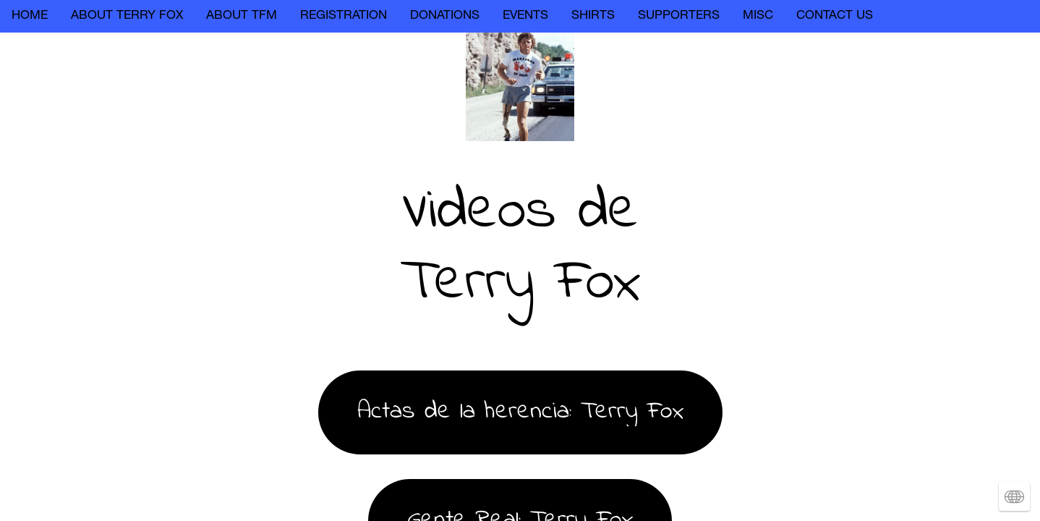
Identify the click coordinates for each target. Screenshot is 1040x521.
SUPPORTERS (679, 16)
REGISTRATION (343, 16)
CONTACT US (834, 16)
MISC (758, 16)
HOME (30, 16)
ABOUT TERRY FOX (127, 16)
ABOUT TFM (241, 16)
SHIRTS (593, 16)
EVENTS (525, 16)
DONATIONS (444, 16)
